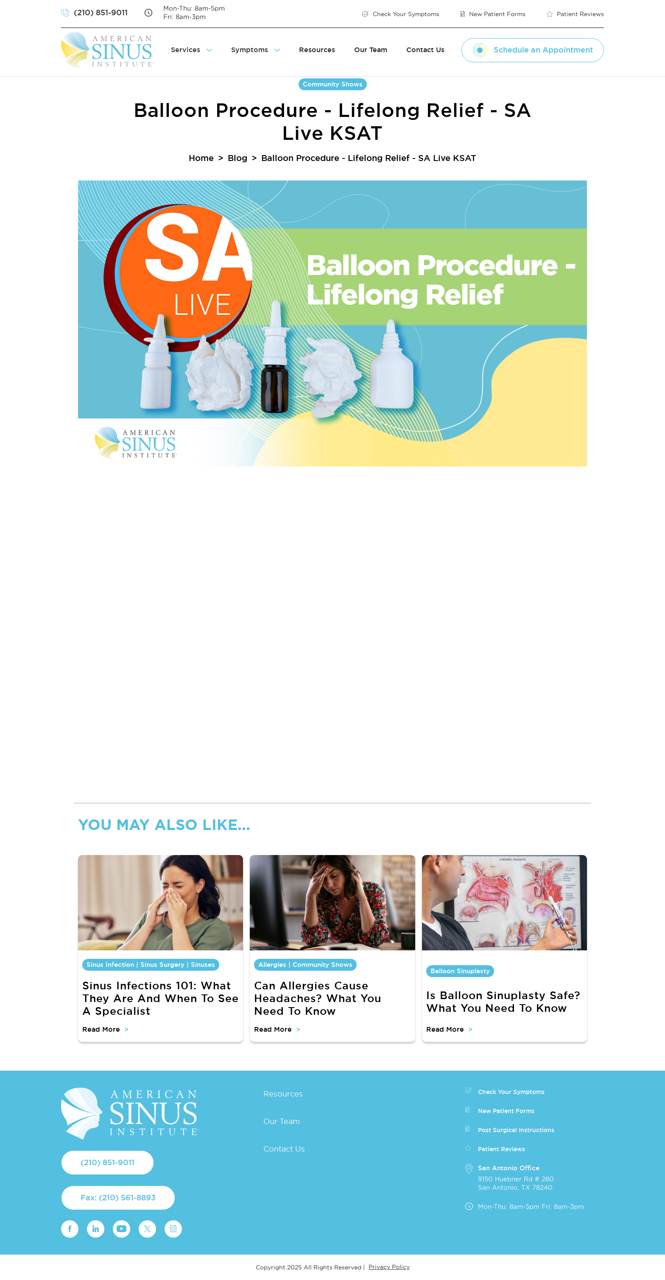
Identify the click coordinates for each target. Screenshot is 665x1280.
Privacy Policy (389, 1267)
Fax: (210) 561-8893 (118, 1197)
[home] (110, 50)
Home (201, 158)
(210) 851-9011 (107, 1162)
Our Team (370, 49)
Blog (237, 158)
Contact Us (425, 49)
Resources (317, 49)
